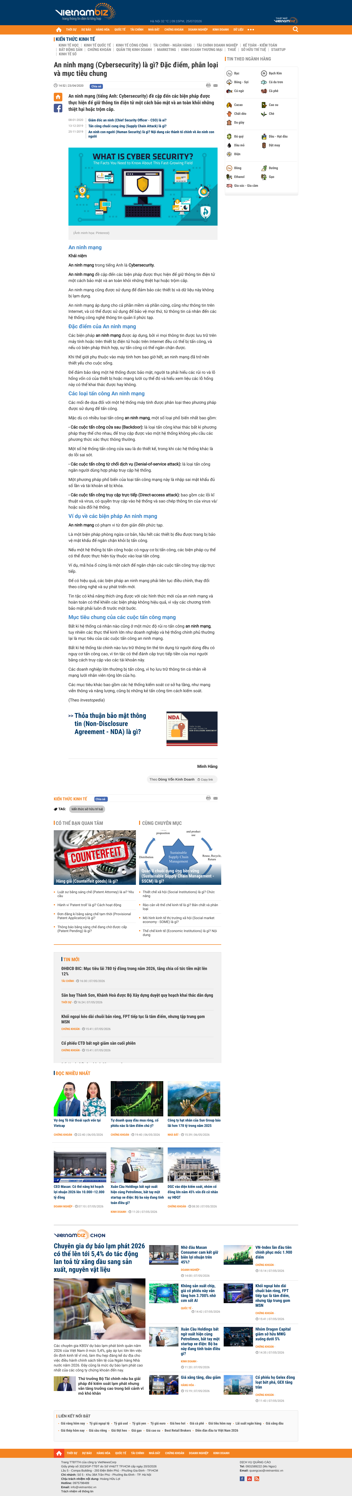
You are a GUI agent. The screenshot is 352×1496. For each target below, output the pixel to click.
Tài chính (67, 981)
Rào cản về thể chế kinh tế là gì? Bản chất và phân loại (180, 907)
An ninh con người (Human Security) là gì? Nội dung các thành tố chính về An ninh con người (151, 134)
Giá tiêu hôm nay (220, 1423)
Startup (278, 49)
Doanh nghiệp (63, 1206)
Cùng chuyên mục (162, 823)
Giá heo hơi (177, 1423)
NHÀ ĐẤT (153, 30)
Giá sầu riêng (98, 1430)
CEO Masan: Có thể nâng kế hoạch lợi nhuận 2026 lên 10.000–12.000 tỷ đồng (79, 1192)
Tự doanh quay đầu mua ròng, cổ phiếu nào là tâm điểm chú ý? (134, 1123)
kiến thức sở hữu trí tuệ (87, 809)
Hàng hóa (187, 1385)
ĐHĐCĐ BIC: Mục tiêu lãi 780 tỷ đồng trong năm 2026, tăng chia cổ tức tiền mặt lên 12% (134, 971)
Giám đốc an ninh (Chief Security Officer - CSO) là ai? (127, 120)
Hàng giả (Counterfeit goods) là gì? (87, 881)
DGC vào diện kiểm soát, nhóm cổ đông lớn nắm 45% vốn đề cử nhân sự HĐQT (193, 1192)
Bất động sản (70, 49)
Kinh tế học (69, 45)
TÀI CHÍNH (136, 30)
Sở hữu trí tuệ (253, 49)
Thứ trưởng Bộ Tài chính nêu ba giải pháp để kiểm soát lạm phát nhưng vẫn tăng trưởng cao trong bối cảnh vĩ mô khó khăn (111, 1386)
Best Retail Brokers (178, 1430)
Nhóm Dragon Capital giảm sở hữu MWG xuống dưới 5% (273, 1334)
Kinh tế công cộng (132, 45)
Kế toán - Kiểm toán (260, 45)
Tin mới (71, 959)
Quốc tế (186, 1308)
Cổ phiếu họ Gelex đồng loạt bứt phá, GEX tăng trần (275, 1382)
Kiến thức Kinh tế (75, 39)
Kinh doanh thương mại (201, 49)
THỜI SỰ (71, 30)
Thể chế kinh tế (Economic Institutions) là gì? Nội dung (180, 933)
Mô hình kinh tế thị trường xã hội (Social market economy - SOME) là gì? (178, 920)
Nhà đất (173, 1134)
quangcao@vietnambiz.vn (266, 1470)
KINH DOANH (221, 30)
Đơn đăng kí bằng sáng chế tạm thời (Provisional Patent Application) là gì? (94, 916)
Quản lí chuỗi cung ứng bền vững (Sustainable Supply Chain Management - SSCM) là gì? (178, 876)
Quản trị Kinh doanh (134, 49)
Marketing (166, 49)
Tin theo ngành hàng (249, 59)
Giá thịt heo (119, 1430)
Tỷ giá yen (139, 1423)
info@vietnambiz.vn (83, 1487)
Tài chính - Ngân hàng (172, 45)
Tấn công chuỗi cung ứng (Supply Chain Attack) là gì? (127, 126)
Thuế (232, 49)
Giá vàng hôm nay (73, 1423)
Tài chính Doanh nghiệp (217, 45)
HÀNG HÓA (103, 30)
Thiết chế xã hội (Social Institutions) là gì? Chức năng (179, 894)
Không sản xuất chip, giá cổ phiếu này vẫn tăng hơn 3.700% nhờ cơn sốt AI (198, 1293)
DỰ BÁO (86, 30)
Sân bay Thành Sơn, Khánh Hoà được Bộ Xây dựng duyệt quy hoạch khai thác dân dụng (137, 995)
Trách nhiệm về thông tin (77, 1491)
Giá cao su (153, 1430)
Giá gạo (136, 1430)
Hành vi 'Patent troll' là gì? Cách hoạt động (89, 905)
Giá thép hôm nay (73, 1430)
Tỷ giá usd (121, 1423)
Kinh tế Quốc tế (97, 45)
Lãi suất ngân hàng (248, 1423)
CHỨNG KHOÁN (174, 30)
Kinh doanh (118, 1212)
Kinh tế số (68, 54)
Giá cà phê (197, 1423)
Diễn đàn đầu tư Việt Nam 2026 (216, 1430)
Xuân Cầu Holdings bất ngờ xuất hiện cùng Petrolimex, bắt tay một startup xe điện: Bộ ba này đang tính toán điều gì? (137, 1194)
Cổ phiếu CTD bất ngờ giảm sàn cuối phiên (98, 1043)
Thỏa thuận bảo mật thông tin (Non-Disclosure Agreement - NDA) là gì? (110, 724)
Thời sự (66, 1002)
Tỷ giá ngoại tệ (99, 1423)
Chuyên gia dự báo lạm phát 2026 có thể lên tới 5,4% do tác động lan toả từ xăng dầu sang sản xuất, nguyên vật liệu (99, 1258)
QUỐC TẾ (119, 30)
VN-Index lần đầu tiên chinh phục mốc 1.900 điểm (273, 1252)
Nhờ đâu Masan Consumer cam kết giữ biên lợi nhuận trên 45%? (199, 1255)
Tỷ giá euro (157, 1423)
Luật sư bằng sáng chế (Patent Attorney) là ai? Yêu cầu (95, 894)
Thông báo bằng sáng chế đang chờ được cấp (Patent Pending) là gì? (92, 929)
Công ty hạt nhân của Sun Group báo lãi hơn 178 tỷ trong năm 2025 (194, 1123)
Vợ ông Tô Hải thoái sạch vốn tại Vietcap (77, 1123)
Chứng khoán (99, 49)
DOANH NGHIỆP (198, 30)
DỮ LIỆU (238, 30)
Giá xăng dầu (274, 1423)
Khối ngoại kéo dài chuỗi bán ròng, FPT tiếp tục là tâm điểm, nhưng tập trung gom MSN (133, 1019)
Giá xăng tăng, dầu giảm (201, 1377)
